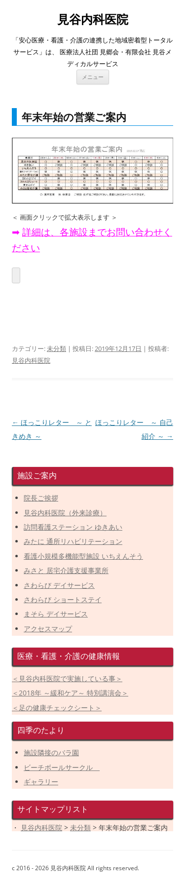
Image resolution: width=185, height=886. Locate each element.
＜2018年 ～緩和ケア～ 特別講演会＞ (70, 692)
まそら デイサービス (56, 613)
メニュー (93, 76)
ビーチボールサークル (62, 767)
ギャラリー (41, 781)
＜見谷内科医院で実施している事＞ (67, 678)
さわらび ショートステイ (63, 599)
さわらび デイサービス (59, 585)
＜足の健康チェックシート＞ (57, 707)
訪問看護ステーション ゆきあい (73, 527)
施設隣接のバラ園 (51, 752)
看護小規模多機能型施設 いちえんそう (83, 556)
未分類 (56, 348)
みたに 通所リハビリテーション (73, 541)
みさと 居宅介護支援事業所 (66, 570)
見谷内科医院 (92, 19)
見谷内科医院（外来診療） (65, 512)
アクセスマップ (48, 628)
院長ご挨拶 (41, 497)
